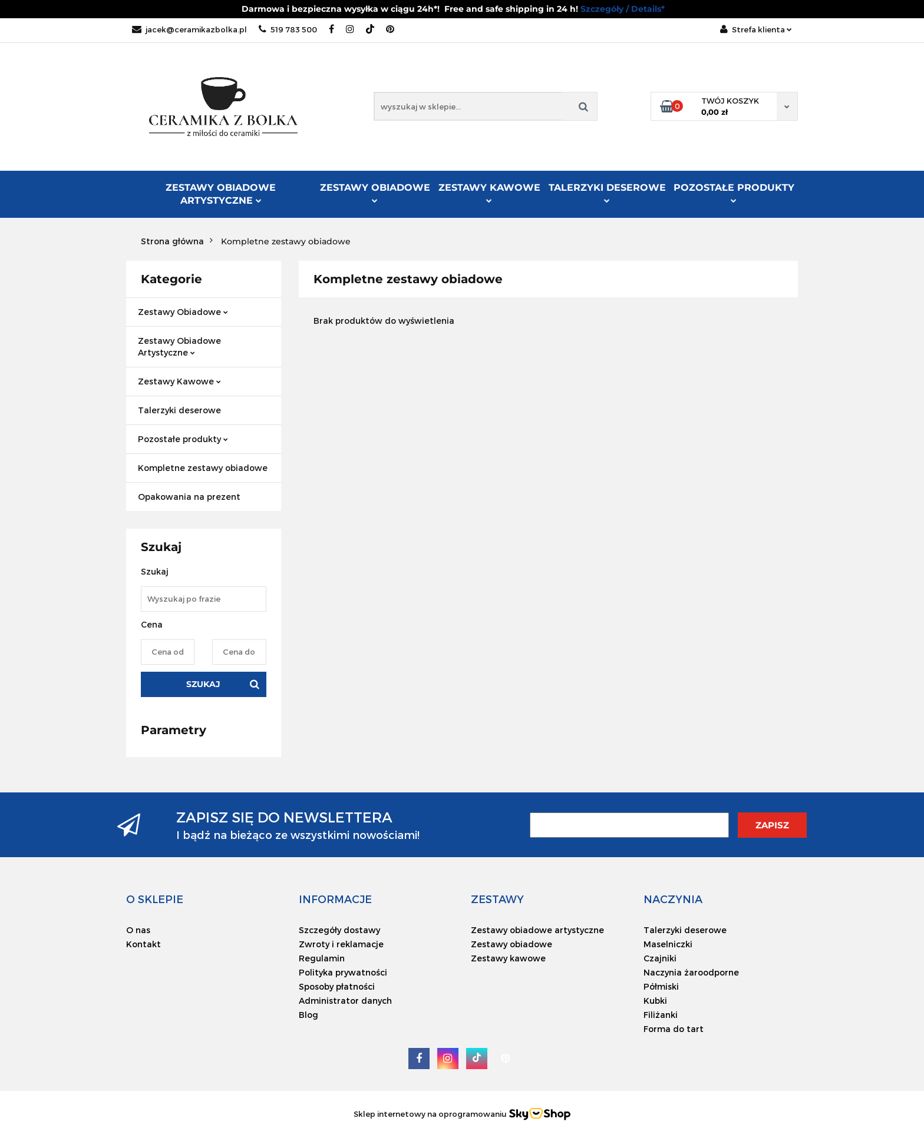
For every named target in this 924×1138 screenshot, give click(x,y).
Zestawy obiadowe (511, 944)
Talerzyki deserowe (607, 192)
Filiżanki (661, 1015)
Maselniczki (668, 944)
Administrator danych (345, 1001)
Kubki (655, 1001)
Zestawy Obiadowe (375, 192)
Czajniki (660, 958)
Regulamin (322, 958)
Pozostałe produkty (734, 192)
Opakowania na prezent (189, 497)
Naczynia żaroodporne (691, 972)
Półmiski (661, 986)
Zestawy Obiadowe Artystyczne (221, 194)
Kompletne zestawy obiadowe (203, 468)
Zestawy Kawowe (489, 192)
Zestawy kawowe (508, 958)
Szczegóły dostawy (339, 930)
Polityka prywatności (343, 972)
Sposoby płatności (337, 986)
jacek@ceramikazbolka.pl (189, 29)
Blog (308, 1015)
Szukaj (203, 684)
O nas (138, 930)
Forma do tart (674, 1029)
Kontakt (143, 944)
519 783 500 (288, 29)
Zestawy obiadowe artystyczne (537, 930)
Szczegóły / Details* (622, 9)
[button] (154, 899)
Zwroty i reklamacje (341, 944)
